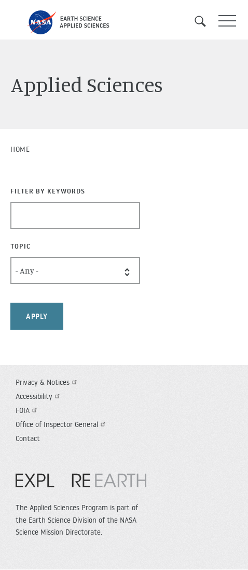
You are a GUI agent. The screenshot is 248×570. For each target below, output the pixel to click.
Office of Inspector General (62, 424)
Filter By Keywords (47, 191)
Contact (28, 438)
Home (20, 149)
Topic (20, 246)
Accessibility (39, 396)
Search (204, 21)
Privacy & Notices (47, 382)
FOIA (27, 410)
